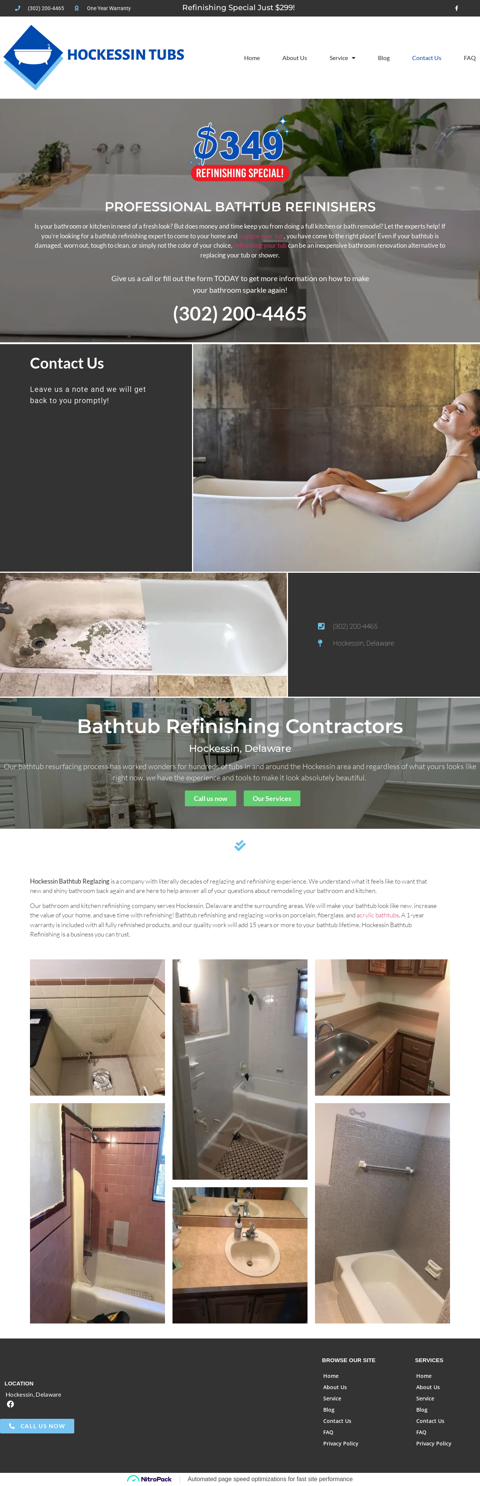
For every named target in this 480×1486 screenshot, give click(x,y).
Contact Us (426, 57)
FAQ (470, 57)
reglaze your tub (261, 236)
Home (252, 57)
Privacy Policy (340, 1443)
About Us (294, 57)
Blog (384, 57)
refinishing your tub (260, 245)
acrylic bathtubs (378, 915)
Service (343, 58)
